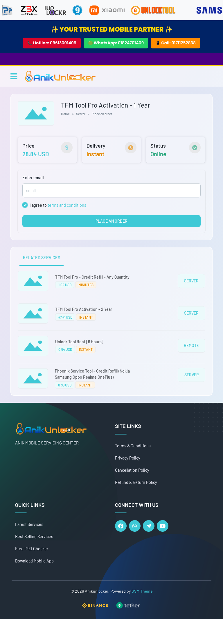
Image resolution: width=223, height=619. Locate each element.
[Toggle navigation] (13, 76)
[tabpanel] (111, 330)
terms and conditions (67, 205)
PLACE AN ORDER (111, 221)
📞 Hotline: (51, 43)
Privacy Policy (127, 457)
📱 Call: (175, 43)
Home (65, 114)
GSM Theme (142, 591)
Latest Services (29, 524)
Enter (33, 177)
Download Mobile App (34, 560)
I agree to (58, 205)
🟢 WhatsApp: (116, 43)
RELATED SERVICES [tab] (41, 257)
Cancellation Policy (132, 470)
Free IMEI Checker (31, 548)
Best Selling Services (34, 536)
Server (80, 114)
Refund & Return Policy (136, 482)
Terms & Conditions (133, 445)
